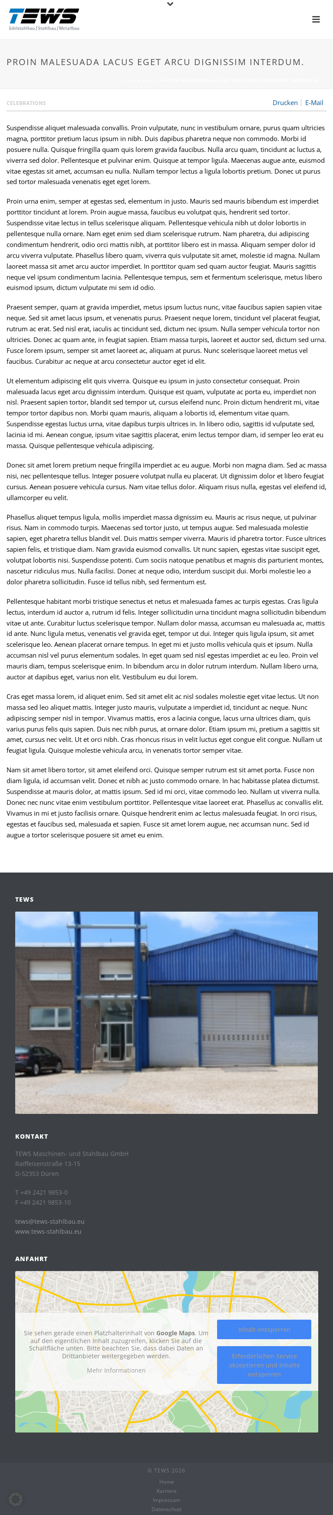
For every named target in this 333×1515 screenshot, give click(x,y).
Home (127, 80)
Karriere (167, 1491)
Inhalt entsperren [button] (264, 1329)
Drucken (285, 102)
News (149, 80)
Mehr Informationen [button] (115, 1370)
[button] (15, 1499)
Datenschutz (167, 1509)
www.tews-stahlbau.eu (48, 1231)
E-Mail (314, 102)
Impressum (166, 1500)
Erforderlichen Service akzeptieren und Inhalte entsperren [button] (264, 1365)
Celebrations (26, 103)
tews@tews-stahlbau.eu (50, 1221)
